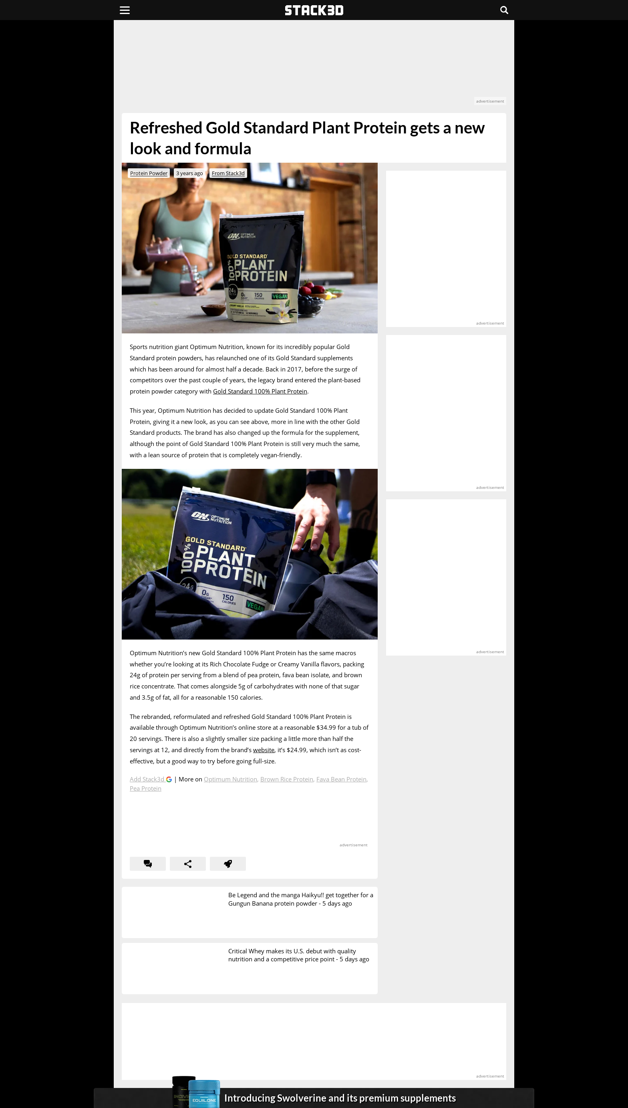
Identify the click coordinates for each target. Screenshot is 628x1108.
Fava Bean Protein (341, 779)
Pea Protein (145, 788)
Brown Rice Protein (286, 779)
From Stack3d (228, 173)
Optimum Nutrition (230, 779)
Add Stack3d (148, 779)
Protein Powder (148, 173)
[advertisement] (64, 178)
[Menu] (125, 10)
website (263, 750)
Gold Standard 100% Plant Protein (260, 391)
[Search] (504, 10)
